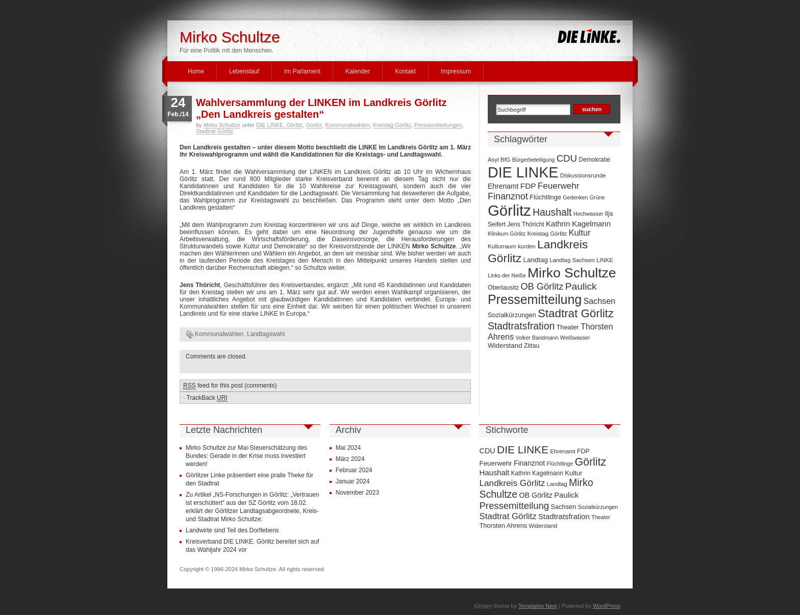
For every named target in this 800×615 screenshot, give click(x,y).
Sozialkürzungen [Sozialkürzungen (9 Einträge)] (512, 315)
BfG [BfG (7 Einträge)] (506, 160)
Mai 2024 (348, 447)
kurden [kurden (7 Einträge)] (527, 246)
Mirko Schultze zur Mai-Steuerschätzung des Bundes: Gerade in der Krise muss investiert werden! (246, 456)
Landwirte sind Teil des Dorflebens (232, 530)
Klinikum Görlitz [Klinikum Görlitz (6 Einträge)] (507, 233)
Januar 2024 (353, 481)
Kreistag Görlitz (392, 125)
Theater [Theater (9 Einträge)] (568, 327)
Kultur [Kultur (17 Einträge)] (579, 232)
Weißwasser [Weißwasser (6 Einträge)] (575, 338)
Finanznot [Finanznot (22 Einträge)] (508, 196)
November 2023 (357, 492)
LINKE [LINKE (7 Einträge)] (604, 260)
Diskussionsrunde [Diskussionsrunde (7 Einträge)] (583, 175)
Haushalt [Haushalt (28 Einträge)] (552, 212)
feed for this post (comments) (230, 386)
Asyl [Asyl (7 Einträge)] (493, 160)
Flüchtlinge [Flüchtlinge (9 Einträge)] (545, 197)
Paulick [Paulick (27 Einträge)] (581, 286)
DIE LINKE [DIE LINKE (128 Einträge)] (523, 172)
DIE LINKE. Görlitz (279, 125)
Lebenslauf (244, 71)
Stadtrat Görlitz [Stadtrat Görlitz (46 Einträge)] (576, 313)
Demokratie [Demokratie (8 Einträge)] (594, 159)
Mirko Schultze (230, 37)
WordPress (606, 606)
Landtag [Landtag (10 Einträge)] (535, 260)
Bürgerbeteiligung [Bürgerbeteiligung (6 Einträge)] (533, 160)
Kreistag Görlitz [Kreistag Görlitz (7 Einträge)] (547, 233)
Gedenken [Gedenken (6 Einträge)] (575, 197)
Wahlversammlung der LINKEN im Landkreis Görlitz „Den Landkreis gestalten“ (321, 108)
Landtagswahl (266, 334)
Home (196, 71)
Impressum (456, 71)
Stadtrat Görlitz (214, 131)
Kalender (357, 71)
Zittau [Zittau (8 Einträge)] (531, 345)
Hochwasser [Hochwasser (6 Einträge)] (588, 214)
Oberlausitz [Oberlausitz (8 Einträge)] (503, 287)
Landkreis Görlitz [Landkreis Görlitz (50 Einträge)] (512, 483)
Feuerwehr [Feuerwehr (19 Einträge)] (559, 186)
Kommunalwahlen (347, 125)
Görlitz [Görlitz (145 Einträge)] (509, 210)
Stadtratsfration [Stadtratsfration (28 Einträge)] (521, 325)
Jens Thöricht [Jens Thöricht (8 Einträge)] (525, 224)
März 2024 (350, 459)
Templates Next (537, 606)
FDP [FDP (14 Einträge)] (528, 186)
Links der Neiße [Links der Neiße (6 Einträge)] (507, 275)
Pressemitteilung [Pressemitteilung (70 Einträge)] (535, 299)
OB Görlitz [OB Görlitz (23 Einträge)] (541, 286)
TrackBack (206, 398)
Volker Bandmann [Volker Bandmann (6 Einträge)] (536, 338)
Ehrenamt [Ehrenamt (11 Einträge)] (503, 186)
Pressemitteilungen (438, 125)
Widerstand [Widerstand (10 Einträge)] (505, 345)
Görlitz (314, 125)
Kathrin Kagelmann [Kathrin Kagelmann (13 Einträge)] (578, 223)
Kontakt (405, 71)
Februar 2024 (354, 470)
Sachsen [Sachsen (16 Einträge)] (599, 300)
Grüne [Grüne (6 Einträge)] (597, 197)
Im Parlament (302, 71)
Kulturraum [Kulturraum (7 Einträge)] (502, 246)
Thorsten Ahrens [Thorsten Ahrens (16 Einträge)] (503, 525)
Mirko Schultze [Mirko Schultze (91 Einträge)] (572, 272)
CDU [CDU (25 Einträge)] (567, 158)
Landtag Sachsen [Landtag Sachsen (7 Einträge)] (571, 260)
